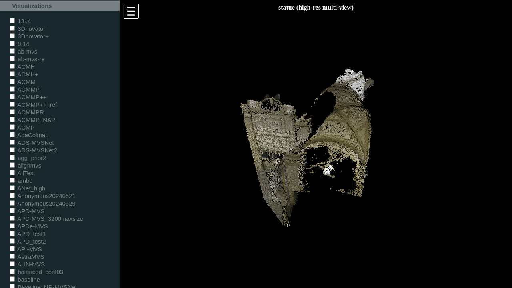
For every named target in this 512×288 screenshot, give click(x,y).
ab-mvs (23, 51)
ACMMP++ (28, 97)
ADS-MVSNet (32, 142)
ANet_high (27, 188)
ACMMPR (27, 112)
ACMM (23, 81)
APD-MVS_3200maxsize (46, 218)
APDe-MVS (29, 226)
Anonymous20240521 (43, 195)
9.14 (19, 43)
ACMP (22, 127)
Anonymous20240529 (43, 203)
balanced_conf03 (36, 271)
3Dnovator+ (29, 36)
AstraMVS (27, 256)
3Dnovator (27, 28)
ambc (21, 180)
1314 (20, 21)
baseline (25, 279)
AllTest (22, 173)
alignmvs (25, 165)
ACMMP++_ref (33, 104)
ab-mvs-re (27, 59)
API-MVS (26, 249)
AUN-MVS (27, 264)
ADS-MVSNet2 (33, 150)
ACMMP (25, 89)
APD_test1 (28, 233)
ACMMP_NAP (32, 119)
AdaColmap (29, 135)
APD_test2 (28, 241)
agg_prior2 (28, 157)
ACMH (22, 66)
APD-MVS (27, 211)
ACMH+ (24, 74)
